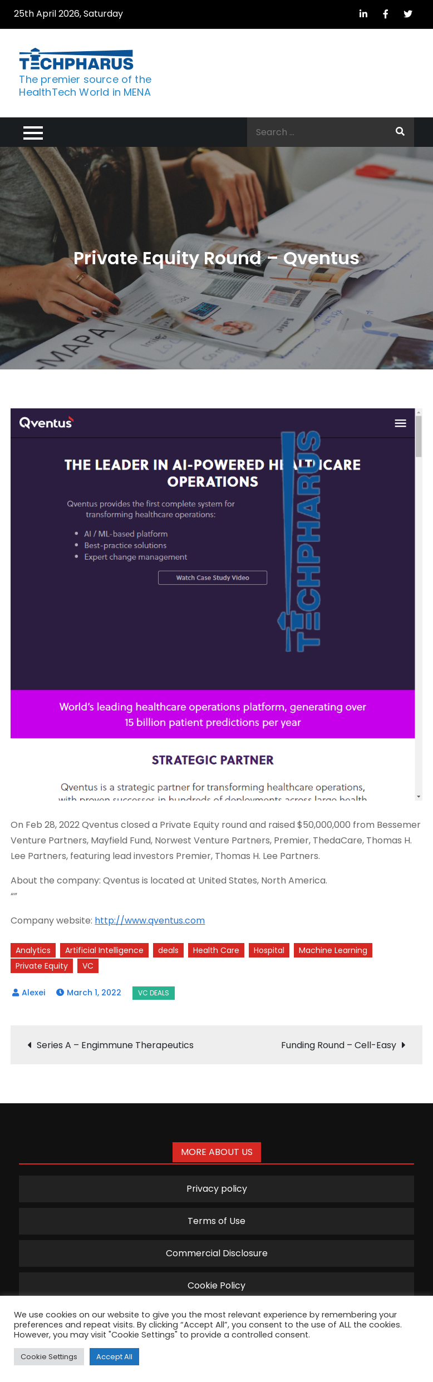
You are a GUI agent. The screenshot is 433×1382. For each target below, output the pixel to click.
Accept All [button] (114, 1356)
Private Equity (42, 965)
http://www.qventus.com (150, 920)
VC (88, 965)
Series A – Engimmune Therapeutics (115, 1045)
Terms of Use (216, 1221)
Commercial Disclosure (217, 1253)
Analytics (33, 950)
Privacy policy (216, 1188)
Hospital (269, 950)
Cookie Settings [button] (49, 1356)
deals (168, 950)
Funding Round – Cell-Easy (338, 1045)
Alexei (33, 992)
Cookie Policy (216, 1285)
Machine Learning (333, 950)
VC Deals (153, 993)
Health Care (216, 950)
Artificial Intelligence (104, 950)
